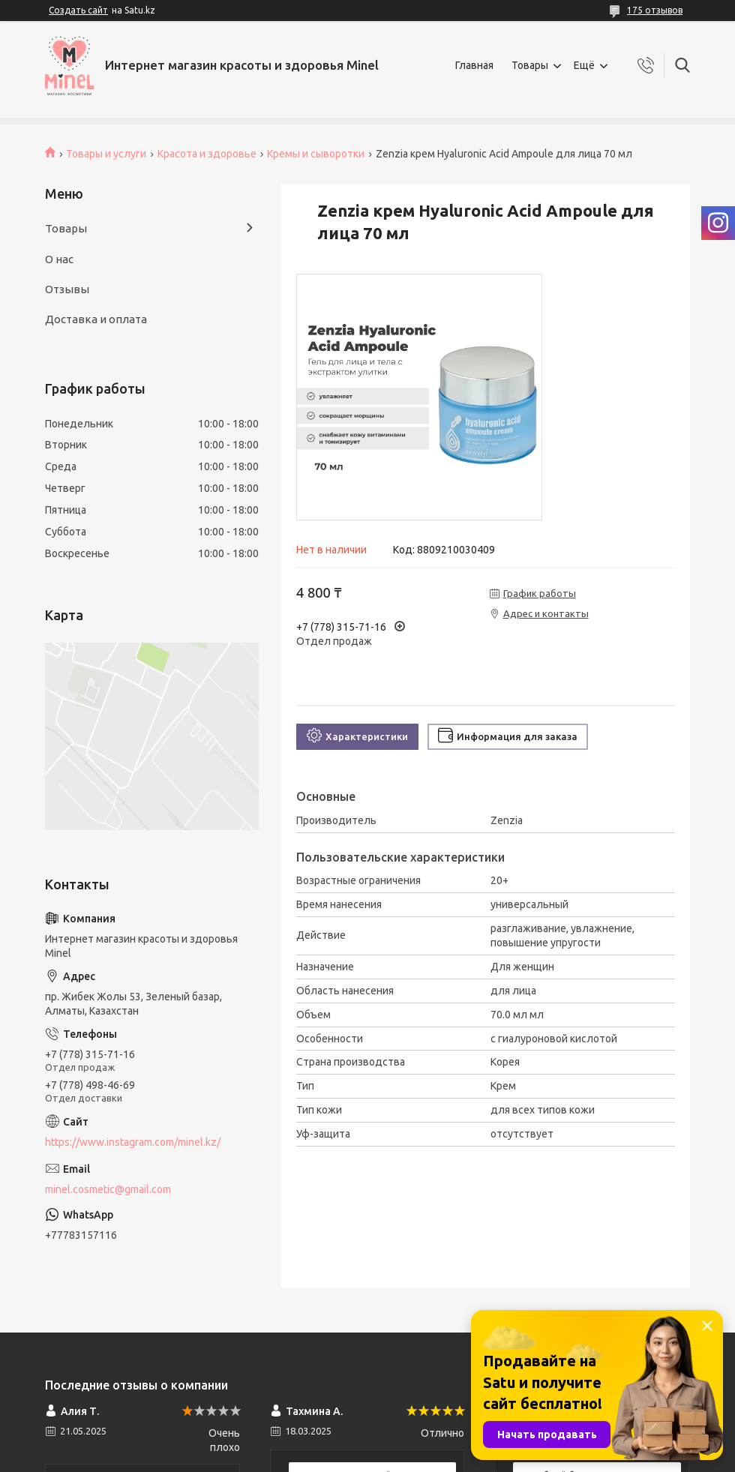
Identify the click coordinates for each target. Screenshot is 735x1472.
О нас (59, 259)
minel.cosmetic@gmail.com (108, 1189)
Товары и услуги (106, 154)
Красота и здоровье (207, 154)
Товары (530, 65)
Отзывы (67, 289)
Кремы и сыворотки (315, 154)
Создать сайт (78, 10)
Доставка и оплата (96, 319)
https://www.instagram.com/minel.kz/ (132, 1142)
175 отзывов (654, 10)
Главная (474, 65)
